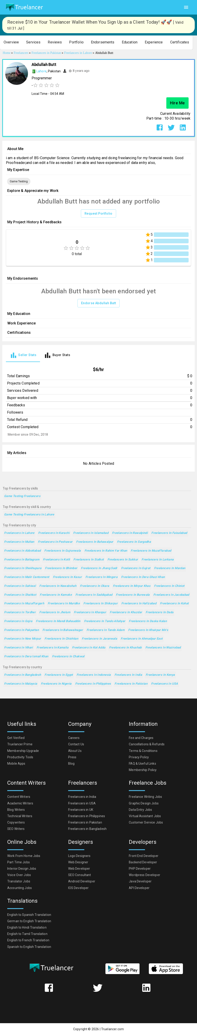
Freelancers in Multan (19, 541)
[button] (11, 42)
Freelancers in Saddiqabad (94, 594)
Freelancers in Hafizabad (138, 603)
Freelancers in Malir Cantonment (26, 577)
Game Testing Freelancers (22, 496)
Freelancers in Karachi (53, 533)
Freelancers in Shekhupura (22, 568)
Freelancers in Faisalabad (169, 533)
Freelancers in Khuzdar (126, 612)
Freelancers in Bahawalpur (94, 541)
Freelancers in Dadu (159, 612)
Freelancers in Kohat (174, 603)
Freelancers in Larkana (158, 559)
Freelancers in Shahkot (20, 594)
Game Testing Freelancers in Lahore (29, 514)
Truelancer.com (112, 1029)
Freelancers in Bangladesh (22, 674)
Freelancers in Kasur (67, 577)
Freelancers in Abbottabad (22, 550)
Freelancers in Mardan (169, 568)
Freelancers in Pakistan (131, 683)
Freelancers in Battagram (21, 559)
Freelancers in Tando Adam (105, 630)
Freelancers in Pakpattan (21, 630)
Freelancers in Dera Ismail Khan (26, 656)
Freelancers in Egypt (59, 674)
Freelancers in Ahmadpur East (141, 638)
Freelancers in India (128, 674)
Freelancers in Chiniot (169, 586)
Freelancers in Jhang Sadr (99, 568)
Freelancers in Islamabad (90, 533)
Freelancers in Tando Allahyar (104, 621)
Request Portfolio (98, 214)
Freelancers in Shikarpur (100, 603)
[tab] (23, 355)
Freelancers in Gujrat (135, 568)
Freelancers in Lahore (19, 533)
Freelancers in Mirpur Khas (132, 586)
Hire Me (177, 103)
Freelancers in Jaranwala (99, 638)
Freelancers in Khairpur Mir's (148, 630)
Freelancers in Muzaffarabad (151, 550)
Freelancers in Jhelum (54, 612)
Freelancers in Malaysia (20, 683)
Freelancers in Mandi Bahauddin (58, 621)
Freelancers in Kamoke (56, 594)
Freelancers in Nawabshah (57, 586)
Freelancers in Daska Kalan (148, 621)
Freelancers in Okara (94, 586)
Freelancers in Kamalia (52, 647)
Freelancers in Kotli (56, 559)
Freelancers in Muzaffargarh (24, 603)
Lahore (41, 71)
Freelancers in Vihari (18, 647)
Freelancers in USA (164, 683)
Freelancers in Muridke (64, 603)
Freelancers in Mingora (101, 577)
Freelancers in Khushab (125, 647)
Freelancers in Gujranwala (62, 550)
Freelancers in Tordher (20, 612)
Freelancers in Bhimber (61, 568)
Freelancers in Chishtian (61, 638)
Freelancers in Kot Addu (88, 647)
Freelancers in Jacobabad (171, 594)
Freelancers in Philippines (93, 683)
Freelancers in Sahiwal (20, 586)
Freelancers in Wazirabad (163, 647)
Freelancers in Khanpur (90, 612)
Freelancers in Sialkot (88, 559)
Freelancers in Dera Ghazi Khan (143, 577)
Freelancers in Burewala (133, 594)
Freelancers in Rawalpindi (130, 533)
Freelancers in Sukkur (123, 559)
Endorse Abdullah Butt (98, 303)
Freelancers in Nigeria (56, 683)
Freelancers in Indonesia (94, 674)
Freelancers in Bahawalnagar (63, 630)
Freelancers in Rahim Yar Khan (106, 550)
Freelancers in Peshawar (55, 541)
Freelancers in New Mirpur (22, 638)
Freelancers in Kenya (160, 674)
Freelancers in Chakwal (68, 656)
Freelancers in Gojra (18, 621)
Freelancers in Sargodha (134, 541)
